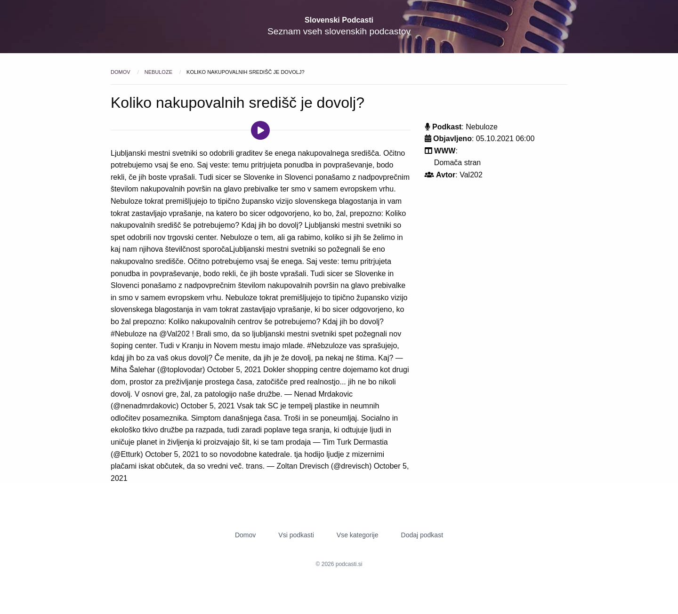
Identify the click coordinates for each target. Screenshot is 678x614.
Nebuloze (159, 72)
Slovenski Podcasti (339, 20)
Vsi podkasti (296, 535)
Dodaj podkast (422, 535)
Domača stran (457, 163)
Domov (121, 72)
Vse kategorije (358, 535)
